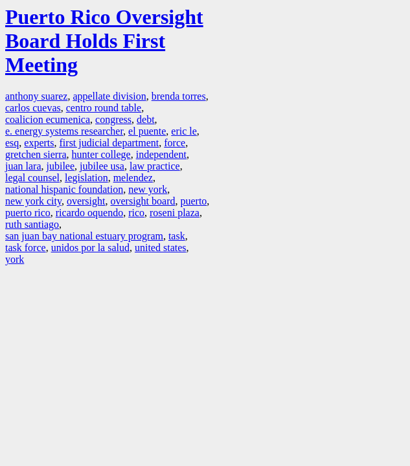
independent (161, 154)
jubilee (61, 166)
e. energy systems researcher (64, 131)
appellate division (109, 96)
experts (39, 142)
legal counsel (32, 177)
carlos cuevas (33, 107)
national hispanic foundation (64, 189)
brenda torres (179, 96)
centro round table (103, 107)
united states (161, 247)
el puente (147, 131)
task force (25, 247)
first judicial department (109, 142)
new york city (33, 200)
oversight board (142, 200)
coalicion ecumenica (47, 119)
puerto (193, 200)
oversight (86, 200)
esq (12, 142)
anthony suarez (36, 96)
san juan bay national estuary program (84, 235)
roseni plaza (174, 212)
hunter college (101, 154)
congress (113, 119)
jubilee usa (102, 166)
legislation (86, 177)
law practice (155, 166)
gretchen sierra (36, 154)
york (14, 259)
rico (136, 212)
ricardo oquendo (89, 212)
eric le (184, 131)
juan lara (23, 166)
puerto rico (28, 212)
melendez (133, 177)
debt (146, 119)
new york (147, 189)
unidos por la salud (90, 247)
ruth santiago (32, 224)
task (176, 235)
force (174, 142)
